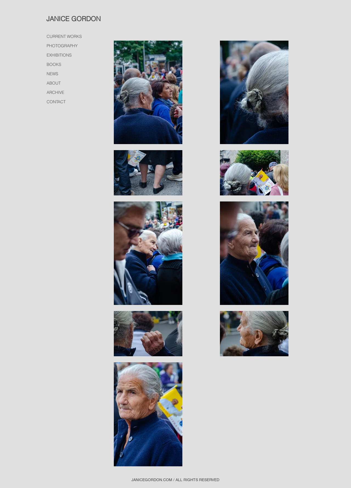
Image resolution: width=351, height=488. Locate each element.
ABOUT (54, 83)
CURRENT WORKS (64, 36)
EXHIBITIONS (59, 55)
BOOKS (54, 64)
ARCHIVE (55, 92)
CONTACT (56, 101)
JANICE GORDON (73, 19)
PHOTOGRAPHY (62, 45)
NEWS (52, 73)
